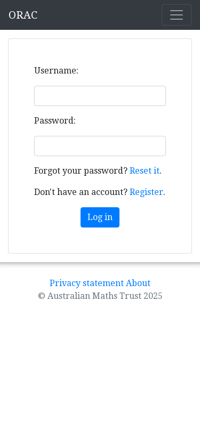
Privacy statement (87, 283)
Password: (55, 121)
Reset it (144, 171)
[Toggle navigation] (176, 15)
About (138, 283)
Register (146, 192)
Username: (56, 71)
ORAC (23, 15)
